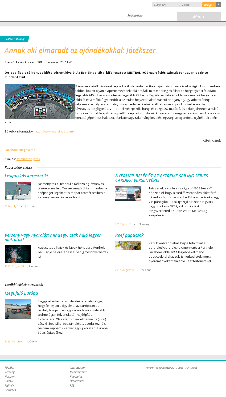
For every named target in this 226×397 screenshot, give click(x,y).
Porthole (36, 10)
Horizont (10, 377)
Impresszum (77, 368)
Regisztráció (135, 15)
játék (36, 159)
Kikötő (9, 381)
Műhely (20, 39)
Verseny (10, 372)
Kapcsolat (76, 377)
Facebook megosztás (20, 150)
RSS (72, 386)
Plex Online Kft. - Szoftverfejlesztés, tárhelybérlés (209, 372)
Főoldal (9, 39)
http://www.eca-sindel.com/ (54, 131)
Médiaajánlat (78, 372)
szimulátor (24, 159)
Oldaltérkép (77, 381)
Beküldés (10, 390)
